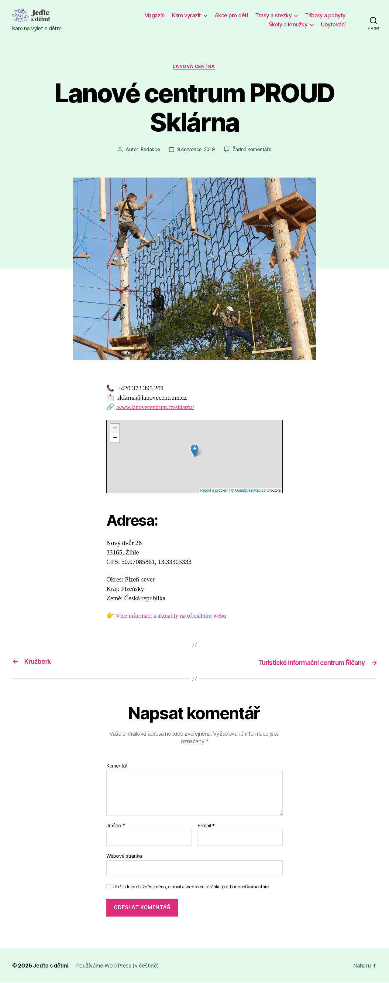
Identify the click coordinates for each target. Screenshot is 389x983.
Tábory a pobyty (325, 15)
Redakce (149, 150)
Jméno (115, 826)
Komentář (116, 766)
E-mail (206, 826)
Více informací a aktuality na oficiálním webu (174, 616)
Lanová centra (194, 67)
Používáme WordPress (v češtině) (118, 966)
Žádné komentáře (253, 150)
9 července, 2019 (195, 150)
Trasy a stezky (273, 15)
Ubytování (333, 24)
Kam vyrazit (186, 15)
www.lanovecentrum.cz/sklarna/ (157, 408)
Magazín (154, 15)
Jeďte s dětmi (51, 966)
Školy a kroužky (288, 24)
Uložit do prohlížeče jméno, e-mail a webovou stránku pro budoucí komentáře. (191, 887)
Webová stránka (124, 856)
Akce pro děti (231, 15)
